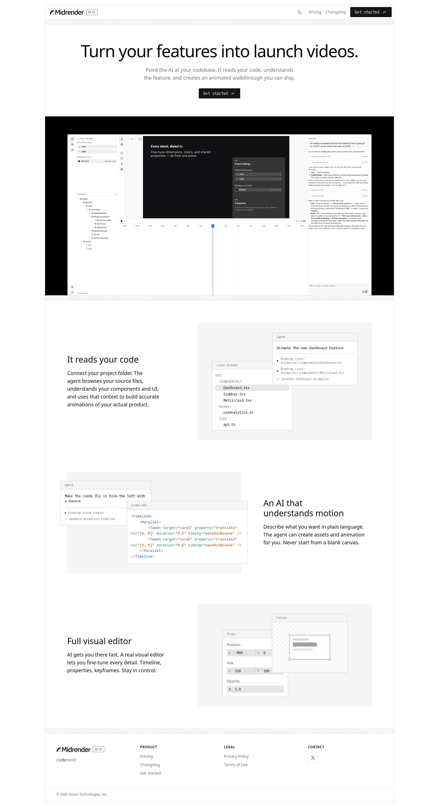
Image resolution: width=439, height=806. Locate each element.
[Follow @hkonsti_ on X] (313, 758)
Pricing (315, 12)
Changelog (336, 12)
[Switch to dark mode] (299, 12)
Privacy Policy (236, 756)
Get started (371, 12)
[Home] (73, 12)
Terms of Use (236, 764)
